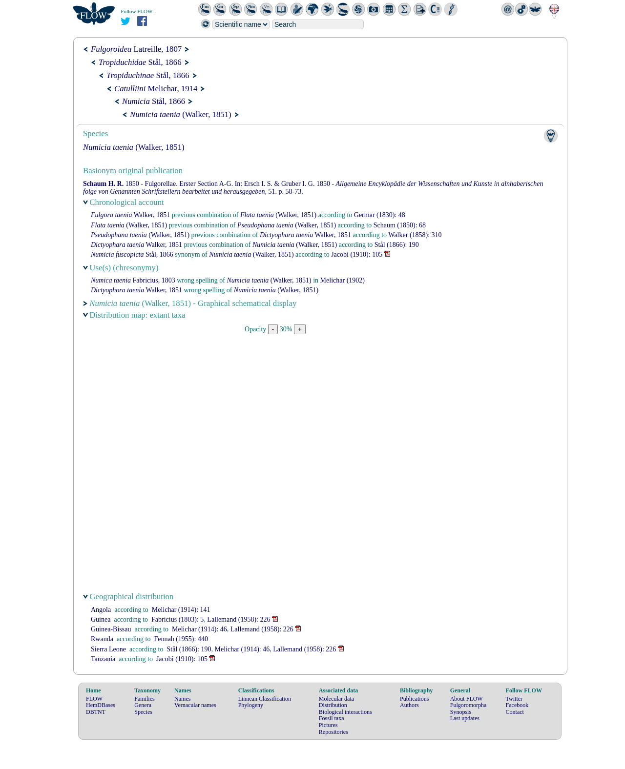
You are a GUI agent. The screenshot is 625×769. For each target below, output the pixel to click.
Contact (515, 711)
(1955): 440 (181, 639)
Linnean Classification (264, 698)
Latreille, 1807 (136, 49)
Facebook (517, 705)
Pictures (328, 725)
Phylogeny (250, 705)
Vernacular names (195, 705)
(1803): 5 (177, 619)
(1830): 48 (379, 215)
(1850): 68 (400, 225)
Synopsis (460, 711)
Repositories (333, 732)
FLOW (94, 698)
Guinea (100, 619)
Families (144, 698)
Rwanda (102, 639)
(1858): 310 (414, 235)
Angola (101, 609)
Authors (409, 705)
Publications (414, 698)
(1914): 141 (181, 609)
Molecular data (336, 698)
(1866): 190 (397, 244)
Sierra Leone (108, 649)
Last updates (464, 718)
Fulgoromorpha (468, 705)
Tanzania (103, 659)
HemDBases (100, 705)
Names (182, 698)
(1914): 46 (199, 629)
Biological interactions (345, 711)
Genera (142, 705)
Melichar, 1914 (155, 88)
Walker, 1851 (130, 215)
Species (143, 711)
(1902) (342, 280)
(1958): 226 (238, 619)
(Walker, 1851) (180, 114)
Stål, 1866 (140, 62)
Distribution (333, 705)
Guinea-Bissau (111, 629)
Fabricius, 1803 (133, 280)
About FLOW (466, 698)
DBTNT (95, 711)
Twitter (514, 698)
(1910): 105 (356, 254)
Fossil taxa (331, 718)
